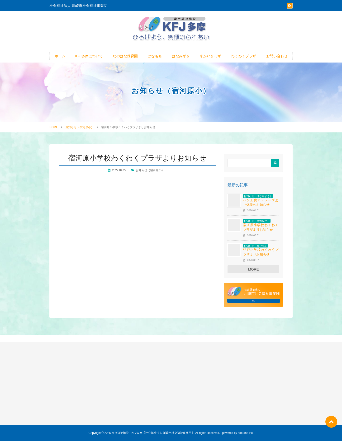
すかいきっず (210, 56)
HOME (53, 127)
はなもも (155, 56)
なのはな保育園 (125, 56)
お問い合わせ (277, 56)
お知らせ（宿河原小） (79, 127)
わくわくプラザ (243, 56)
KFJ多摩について (89, 56)
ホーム (60, 56)
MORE (253, 269)
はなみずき (181, 56)
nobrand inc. (245, 433)
